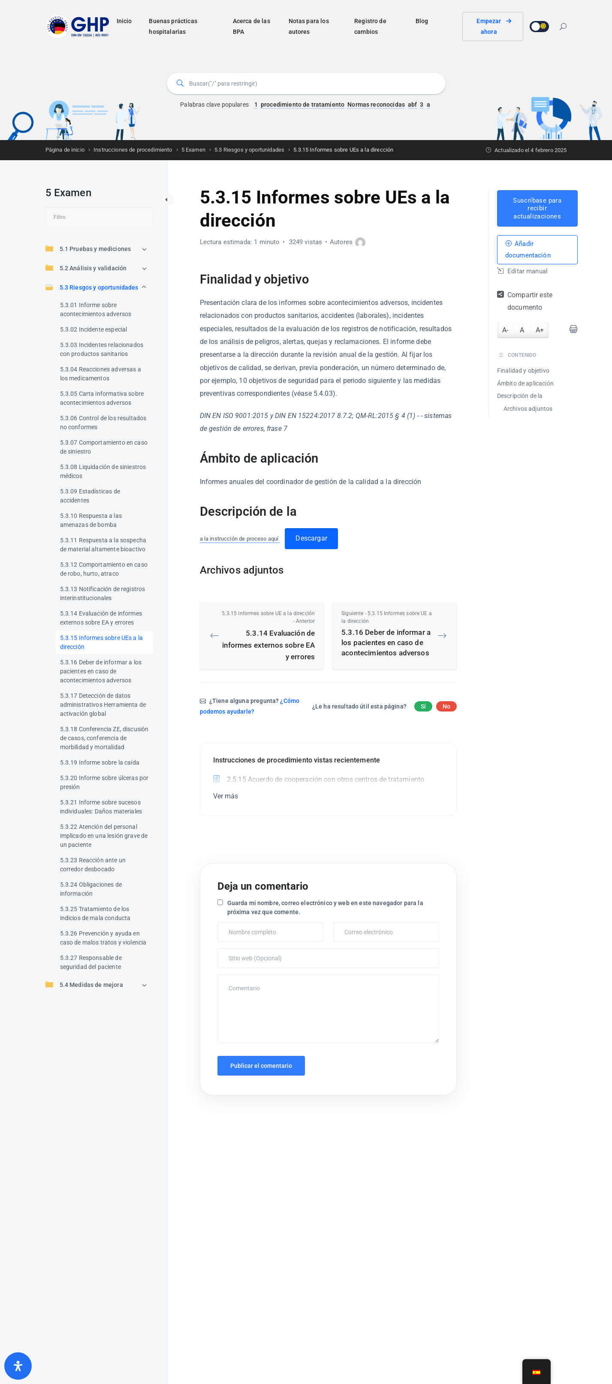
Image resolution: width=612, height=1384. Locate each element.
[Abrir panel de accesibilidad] (18, 1366)
